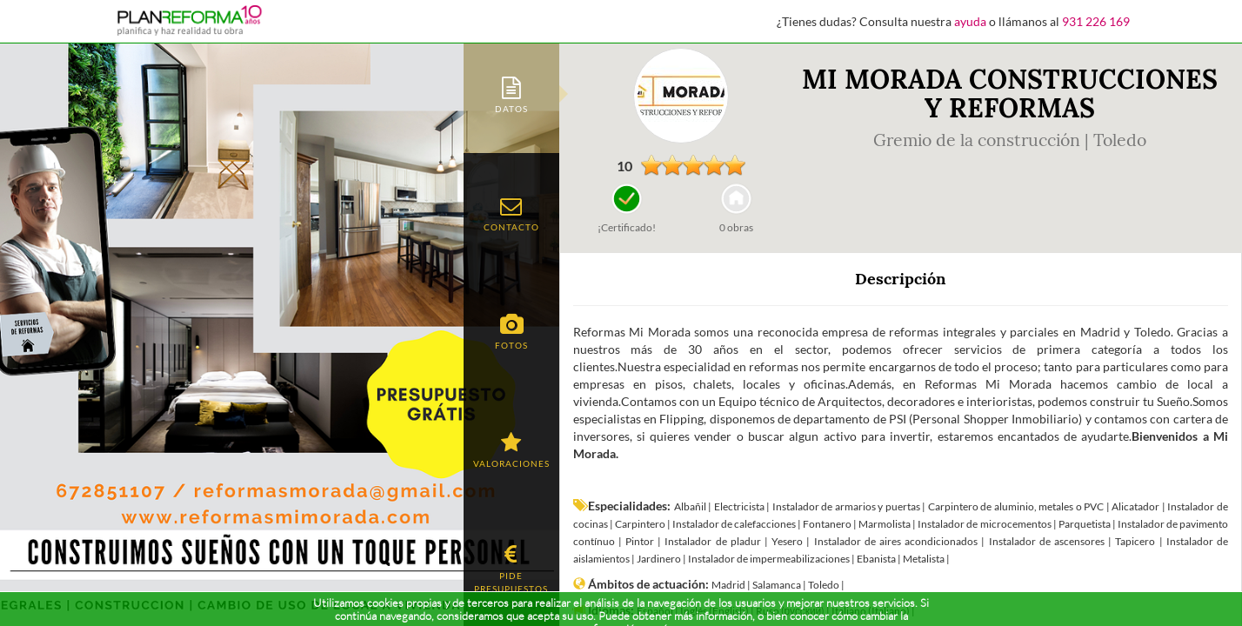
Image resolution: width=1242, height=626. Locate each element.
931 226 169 (1096, 21)
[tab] (511, 94)
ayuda (970, 21)
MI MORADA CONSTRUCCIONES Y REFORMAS (1010, 93)
